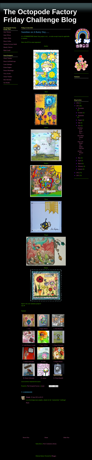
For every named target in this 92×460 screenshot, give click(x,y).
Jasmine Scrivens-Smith (10, 44)
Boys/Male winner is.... (81, 137)
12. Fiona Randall (58, 378)
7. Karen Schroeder (28, 361)
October (80, 112)
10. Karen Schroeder (29, 378)
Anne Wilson (7, 35)
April (79, 160)
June (79, 125)
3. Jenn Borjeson (58, 328)
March (80, 163)
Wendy (28, 397)
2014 (78, 103)
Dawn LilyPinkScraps (9, 61)
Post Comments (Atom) (49, 444)
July (79, 123)
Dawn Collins (7, 41)
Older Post (66, 437)
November (81, 108)
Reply (27, 403)
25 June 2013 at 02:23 (37, 397)
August (80, 120)
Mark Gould (6, 50)
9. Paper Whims (58, 361)
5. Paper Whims (43, 345)
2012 (78, 172)
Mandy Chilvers (7, 47)
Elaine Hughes (7, 67)
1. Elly (28, 328)
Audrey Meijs (7, 38)
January (80, 169)
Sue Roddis (6, 82)
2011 (77, 175)
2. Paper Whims (43, 328)
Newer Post (26, 437)
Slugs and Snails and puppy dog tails (81, 145)
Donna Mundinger (8, 70)
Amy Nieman (7, 32)
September (81, 115)
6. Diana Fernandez (58, 345)
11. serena (43, 378)
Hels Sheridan (7, 79)
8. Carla (43, 361)
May (79, 158)
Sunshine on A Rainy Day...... (80, 130)
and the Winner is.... (80, 152)
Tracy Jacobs (7, 73)
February (80, 166)
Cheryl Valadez (7, 58)
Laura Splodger (7, 64)
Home (46, 437)
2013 (78, 106)
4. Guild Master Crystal (29, 345)
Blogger (54, 456)
